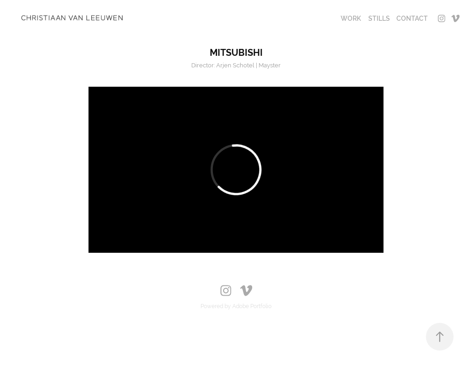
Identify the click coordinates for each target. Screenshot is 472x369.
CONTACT (412, 18)
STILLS (379, 18)
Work (351, 18)
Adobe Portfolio (251, 306)
